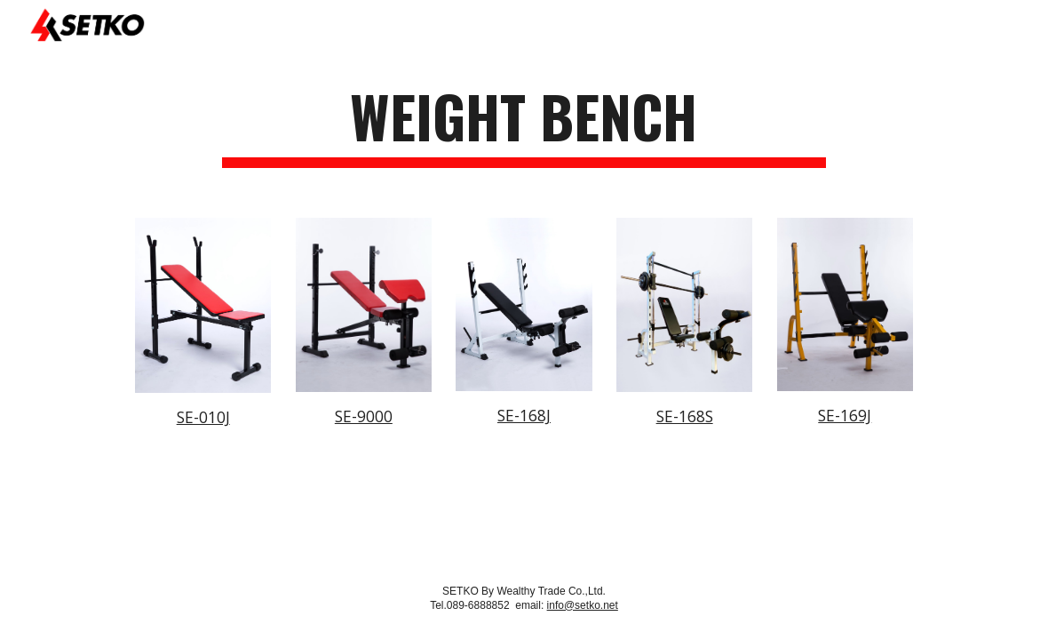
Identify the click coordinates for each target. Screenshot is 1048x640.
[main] (524, 125)
